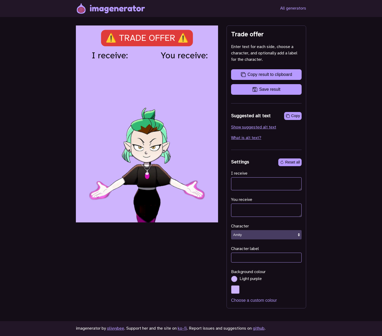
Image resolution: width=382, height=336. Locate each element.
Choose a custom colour (254, 300)
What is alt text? (246, 138)
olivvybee (115, 328)
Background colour (248, 272)
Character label (245, 249)
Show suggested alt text (253, 127)
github (258, 328)
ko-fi (182, 328)
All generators (293, 8)
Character (240, 226)
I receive (239, 173)
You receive (241, 199)
